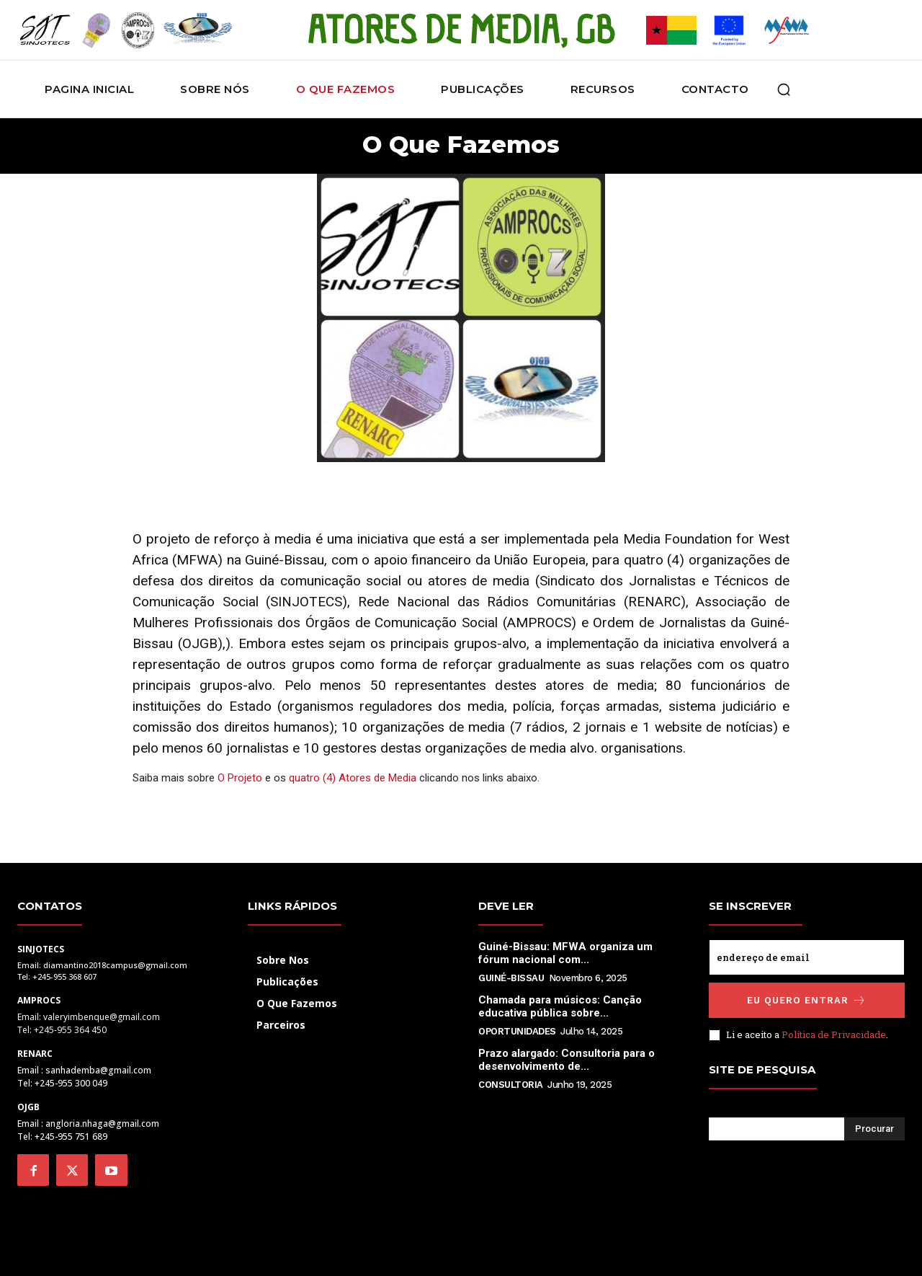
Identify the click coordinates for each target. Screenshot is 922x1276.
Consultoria (510, 1082)
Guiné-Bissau (511, 975)
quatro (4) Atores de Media (352, 775)
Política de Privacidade (834, 1032)
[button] (783, 89)
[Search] (874, 1126)
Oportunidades (517, 1029)
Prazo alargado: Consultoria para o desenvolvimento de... (566, 1058)
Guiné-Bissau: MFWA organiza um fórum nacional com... (565, 951)
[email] (807, 955)
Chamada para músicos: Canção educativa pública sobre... (560, 1004)
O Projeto (240, 775)
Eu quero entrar (807, 998)
